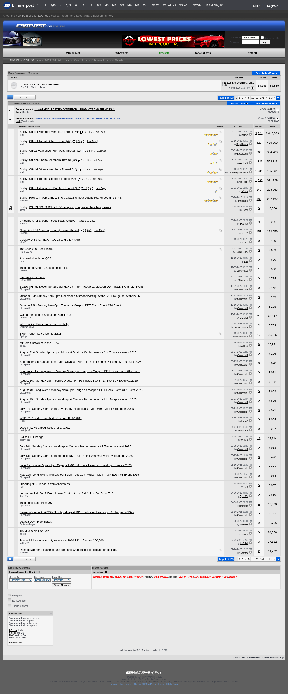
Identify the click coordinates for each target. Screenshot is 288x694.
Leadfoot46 (242, 154)
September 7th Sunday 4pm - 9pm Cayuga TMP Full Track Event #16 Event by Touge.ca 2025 (80, 361)
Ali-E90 (244, 346)
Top (282, 657)
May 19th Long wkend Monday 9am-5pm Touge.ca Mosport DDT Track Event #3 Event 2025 (79, 474)
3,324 (258, 133)
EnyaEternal (242, 144)
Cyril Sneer (25, 505)
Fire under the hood (32, 277)
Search (252, 53)
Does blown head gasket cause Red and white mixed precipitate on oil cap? (68, 549)
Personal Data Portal (168, 684)
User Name (235, 37)
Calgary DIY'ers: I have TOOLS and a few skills (50, 239)
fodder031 (25, 543)
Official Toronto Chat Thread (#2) (50, 141)
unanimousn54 (27, 327)
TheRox (23, 223)
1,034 (258, 171)
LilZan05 (24, 270)
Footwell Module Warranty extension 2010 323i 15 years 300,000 (62, 540)
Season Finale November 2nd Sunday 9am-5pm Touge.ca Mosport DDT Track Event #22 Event (81, 286)
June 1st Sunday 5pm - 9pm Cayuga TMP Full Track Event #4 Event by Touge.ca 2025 (76, 465)
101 (262, 98)
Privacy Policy (116, 684)
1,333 (258, 161)
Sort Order (39, 577)
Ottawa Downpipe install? (36, 521)
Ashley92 (243, 163)
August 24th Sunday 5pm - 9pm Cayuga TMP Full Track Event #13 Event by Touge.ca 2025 (79, 380)
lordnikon (243, 506)
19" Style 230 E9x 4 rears (36, 249)
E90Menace (242, 271)
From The (57, 577)
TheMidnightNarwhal (238, 172)
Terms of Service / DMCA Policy (140, 684)
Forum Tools (238, 103)
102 (259, 199)
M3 (107, 5)
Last (272, 98)
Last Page (100, 132)
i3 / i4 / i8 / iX (214, 5)
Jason (18, 112)
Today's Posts (203, 53)
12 (258, 438)
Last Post (238, 126)
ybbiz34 (148, 577)
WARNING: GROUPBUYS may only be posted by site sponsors (70, 207)
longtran (173, 577)
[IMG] (11, 635)
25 (258, 316)
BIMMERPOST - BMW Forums (262, 657)
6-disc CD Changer (32, 437)
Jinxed (23, 534)
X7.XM (197, 5)
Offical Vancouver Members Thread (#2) (55, 150)
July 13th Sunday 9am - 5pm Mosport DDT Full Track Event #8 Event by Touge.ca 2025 (76, 455)
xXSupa (244, 191)
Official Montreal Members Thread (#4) (54, 131)
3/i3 (53, 5)
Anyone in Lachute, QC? (35, 258)
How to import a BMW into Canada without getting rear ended (68, 197)
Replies (258, 126)
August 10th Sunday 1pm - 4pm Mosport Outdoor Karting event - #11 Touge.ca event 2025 (78, 399)
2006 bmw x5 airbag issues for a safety (45, 427)
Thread (22, 126)
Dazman (244, 224)
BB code (13, 630)
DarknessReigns (28, 524)
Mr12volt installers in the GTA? (39, 343)
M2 (99, 5)
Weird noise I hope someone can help (44, 324)
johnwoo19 (25, 440)
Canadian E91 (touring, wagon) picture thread (49, 230)
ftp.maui (244, 440)
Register (272, 6)
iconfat (23, 346)
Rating (220, 126)
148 (259, 189)
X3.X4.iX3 (169, 5)
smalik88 (244, 524)
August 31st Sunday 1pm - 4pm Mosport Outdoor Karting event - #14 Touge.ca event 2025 (78, 352)
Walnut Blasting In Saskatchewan (41, 314)
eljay (22, 261)
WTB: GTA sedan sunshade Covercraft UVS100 (51, 418)
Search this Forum (266, 73)
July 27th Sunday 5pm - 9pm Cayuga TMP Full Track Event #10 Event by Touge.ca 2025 (77, 408)
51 (257, 98)
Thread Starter (34, 126)
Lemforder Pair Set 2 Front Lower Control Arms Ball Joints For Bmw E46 (66, 493)
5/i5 (68, 5)
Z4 (145, 5)
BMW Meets (121, 53)
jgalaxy (244, 135)
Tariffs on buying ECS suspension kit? (44, 267)
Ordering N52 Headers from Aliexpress (45, 484)
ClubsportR (25, 289)
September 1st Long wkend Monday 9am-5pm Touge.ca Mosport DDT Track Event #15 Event (80, 371)
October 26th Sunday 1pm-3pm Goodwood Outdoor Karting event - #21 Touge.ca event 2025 (80, 296)
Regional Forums (103, 60)
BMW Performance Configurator (40, 333)
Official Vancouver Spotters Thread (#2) (54, 188)
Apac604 (24, 496)
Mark (18, 121)
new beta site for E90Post (32, 15)
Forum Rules (15, 643)
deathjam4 (25, 430)
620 (259, 142)
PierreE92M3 (26, 252)
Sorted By (14, 577)
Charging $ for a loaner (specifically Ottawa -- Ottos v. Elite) (58, 220)
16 (258, 335)
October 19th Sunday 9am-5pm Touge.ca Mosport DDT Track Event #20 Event (70, 305)
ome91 (245, 233)
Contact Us (239, 657)
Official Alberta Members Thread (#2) (53, 160)
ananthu (24, 552)
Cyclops (24, 233)
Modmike (24, 200)
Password (235, 42)
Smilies (12, 633)
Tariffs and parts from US (36, 502)
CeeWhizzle (25, 317)
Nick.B (23, 242)
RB (226, 85)
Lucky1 (23, 421)
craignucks (243, 201)
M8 (137, 5)
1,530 (258, 180)
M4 (114, 5)
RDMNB (244, 182)
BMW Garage (73, 53)
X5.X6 (183, 5)
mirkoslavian (242, 336)
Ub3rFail (244, 543)
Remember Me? (270, 38)
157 (259, 231)
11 (252, 98)
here (110, 15)
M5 (122, 5)
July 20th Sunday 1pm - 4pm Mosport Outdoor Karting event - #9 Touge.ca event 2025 (75, 446)
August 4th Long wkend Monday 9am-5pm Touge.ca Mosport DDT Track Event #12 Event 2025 (81, 390)
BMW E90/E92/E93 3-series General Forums (67, 60)
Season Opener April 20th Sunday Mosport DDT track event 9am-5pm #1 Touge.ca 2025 (77, 512)
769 (259, 152)
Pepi (22, 487)
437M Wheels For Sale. (35, 531)
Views (272, 126)
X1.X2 (155, 5)
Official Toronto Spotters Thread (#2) (52, 178)
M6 (129, 5)
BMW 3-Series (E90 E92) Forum (25, 60)
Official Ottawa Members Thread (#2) (53, 169)
